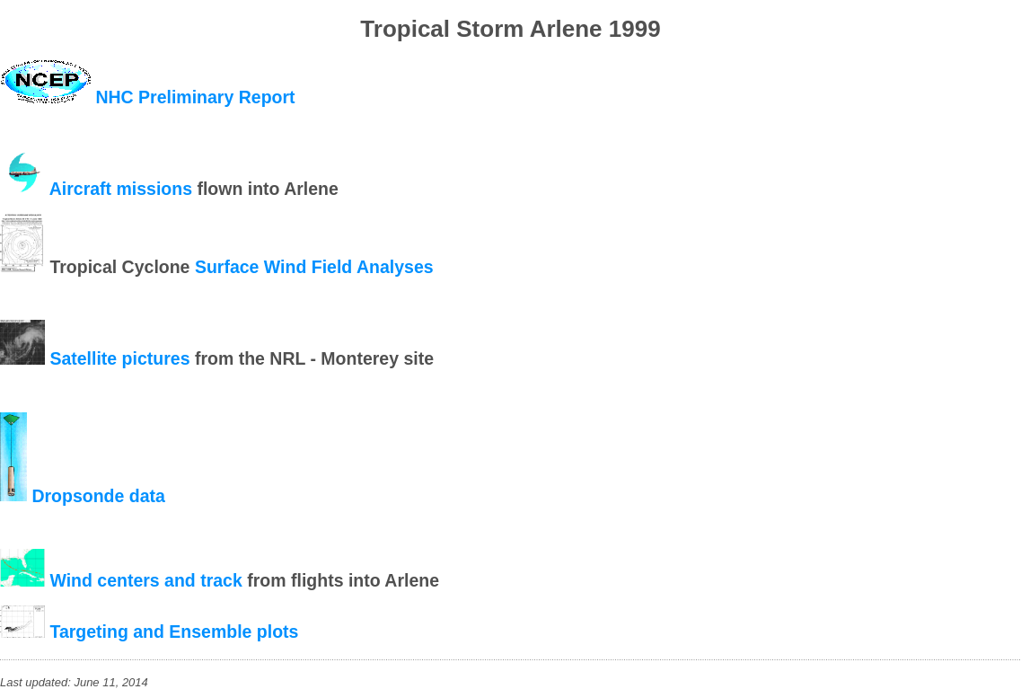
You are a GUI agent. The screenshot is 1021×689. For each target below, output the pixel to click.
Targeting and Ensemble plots (173, 631)
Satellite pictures (119, 358)
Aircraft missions (120, 189)
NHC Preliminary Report (195, 97)
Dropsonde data (97, 495)
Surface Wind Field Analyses (314, 267)
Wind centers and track (145, 580)
